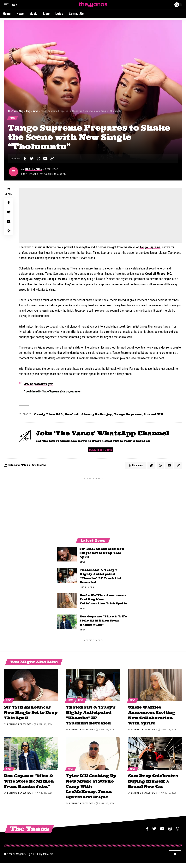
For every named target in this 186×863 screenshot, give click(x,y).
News (12, 118)
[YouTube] (162, 828)
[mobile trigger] (7, 4)
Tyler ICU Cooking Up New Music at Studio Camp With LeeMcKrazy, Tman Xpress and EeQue (91, 785)
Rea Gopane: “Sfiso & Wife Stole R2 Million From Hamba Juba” (103, 621)
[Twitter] (154, 828)
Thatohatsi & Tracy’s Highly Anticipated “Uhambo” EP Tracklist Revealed (90, 715)
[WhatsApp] (177, 828)
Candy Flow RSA (57, 279)
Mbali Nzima (33, 169)
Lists (83, 588)
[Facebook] (147, 828)
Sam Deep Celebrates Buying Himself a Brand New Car (153, 780)
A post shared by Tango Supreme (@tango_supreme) (52, 391)
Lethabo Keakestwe (19, 724)
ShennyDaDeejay (30, 279)
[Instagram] (170, 828)
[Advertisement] (100, 216)
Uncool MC (164, 274)
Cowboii (150, 274)
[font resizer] (14, 4)
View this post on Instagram (38, 384)
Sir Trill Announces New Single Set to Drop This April (102, 554)
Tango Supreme (150, 247)
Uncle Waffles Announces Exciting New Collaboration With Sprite (104, 600)
